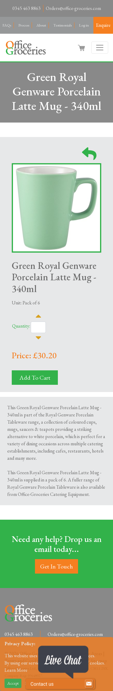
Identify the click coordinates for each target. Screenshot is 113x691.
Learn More (16, 670)
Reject (30, 683)
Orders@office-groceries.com (73, 8)
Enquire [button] (103, 25)
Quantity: (21, 326)
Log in (84, 25)
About (41, 25)
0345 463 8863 (26, 8)
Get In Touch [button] (56, 566)
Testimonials (62, 25)
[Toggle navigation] (99, 48)
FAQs (6, 25)
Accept (13, 683)
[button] (82, 48)
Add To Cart (34, 377)
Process (23, 25)
